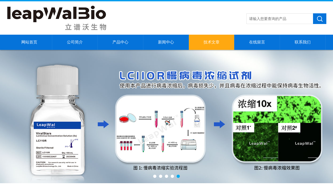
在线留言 (257, 42)
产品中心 (120, 42)
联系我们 (303, 42)
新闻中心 (166, 42)
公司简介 (75, 42)
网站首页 (29, 42)
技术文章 (212, 42)
